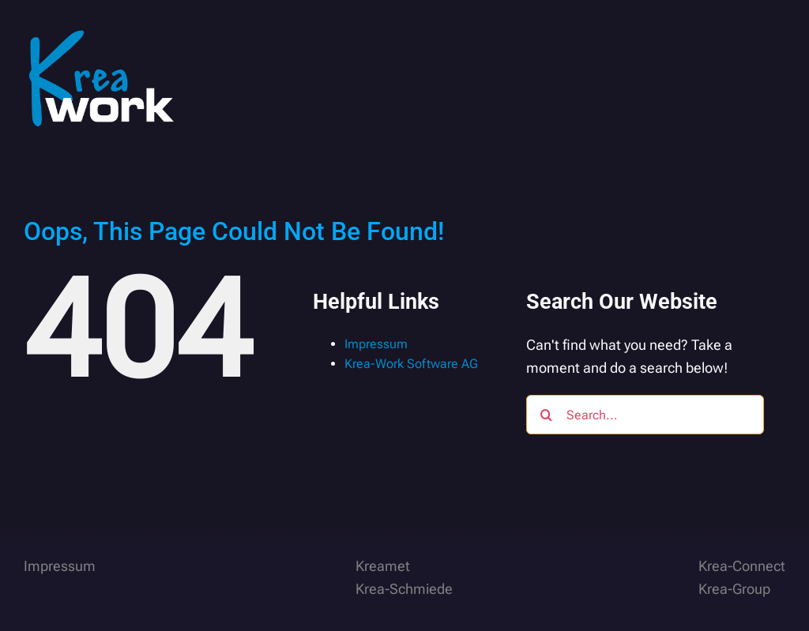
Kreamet (383, 566)
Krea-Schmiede (404, 588)
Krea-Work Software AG (411, 363)
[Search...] (645, 414)
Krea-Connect (741, 566)
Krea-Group (734, 588)
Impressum (376, 343)
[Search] (546, 414)
